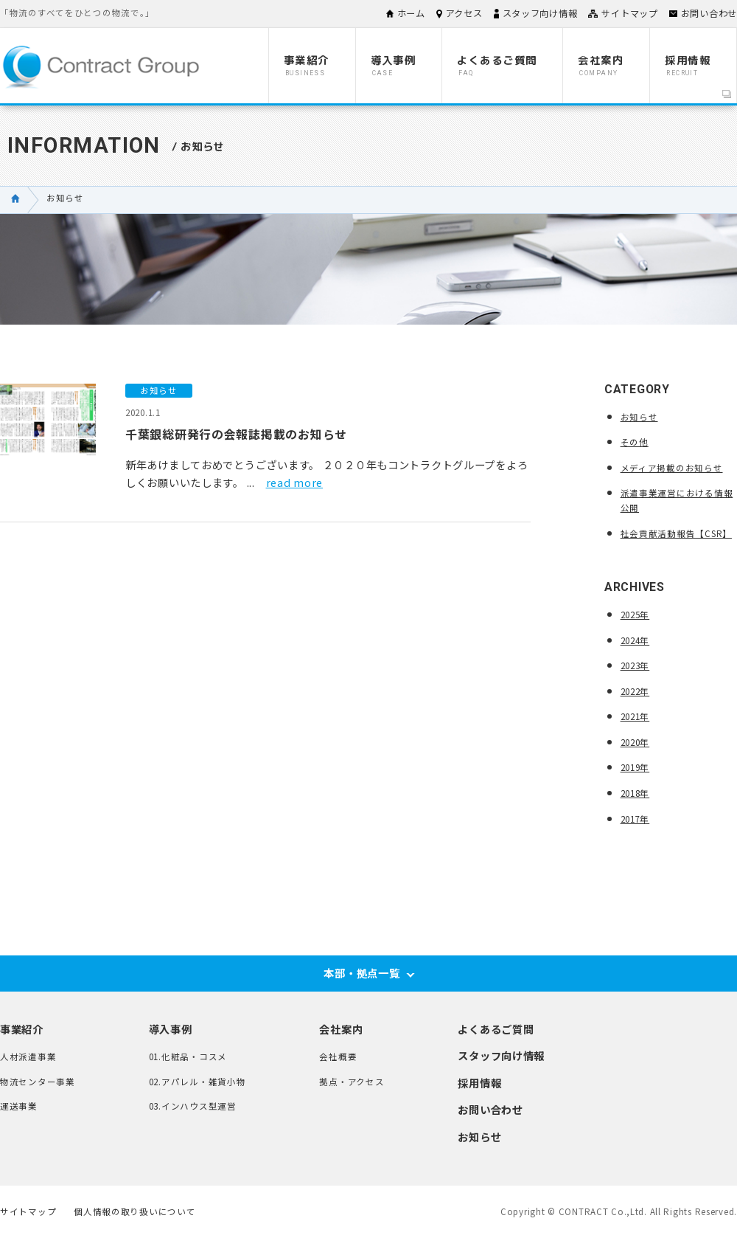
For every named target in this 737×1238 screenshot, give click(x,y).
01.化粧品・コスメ (188, 1056)
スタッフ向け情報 (540, 13)
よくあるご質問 (496, 1029)
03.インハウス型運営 (193, 1106)
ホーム (411, 13)
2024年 (635, 640)
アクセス (464, 13)
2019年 (635, 767)
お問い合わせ (709, 13)
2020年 (635, 742)
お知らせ (639, 417)
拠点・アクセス (351, 1081)
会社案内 (341, 1029)
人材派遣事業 (28, 1056)
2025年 (635, 614)
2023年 (635, 665)
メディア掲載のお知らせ (672, 468)
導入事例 (170, 1029)
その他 (635, 442)
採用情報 (479, 1082)
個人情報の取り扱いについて (134, 1212)
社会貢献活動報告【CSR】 (676, 533)
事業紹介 (21, 1029)
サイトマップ (629, 13)
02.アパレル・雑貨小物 (197, 1081)
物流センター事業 (37, 1081)
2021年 (635, 716)
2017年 (635, 819)
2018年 (635, 793)
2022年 (635, 691)
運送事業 (19, 1106)
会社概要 (338, 1056)
